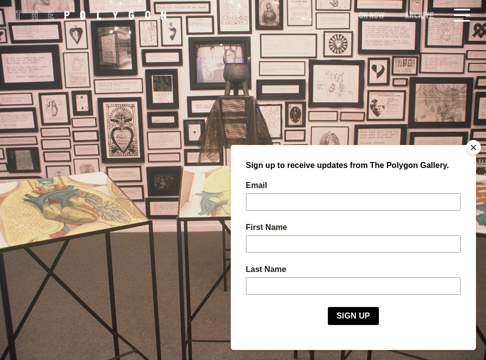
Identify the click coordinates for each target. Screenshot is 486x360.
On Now (372, 15)
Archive (419, 15)
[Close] (473, 147)
